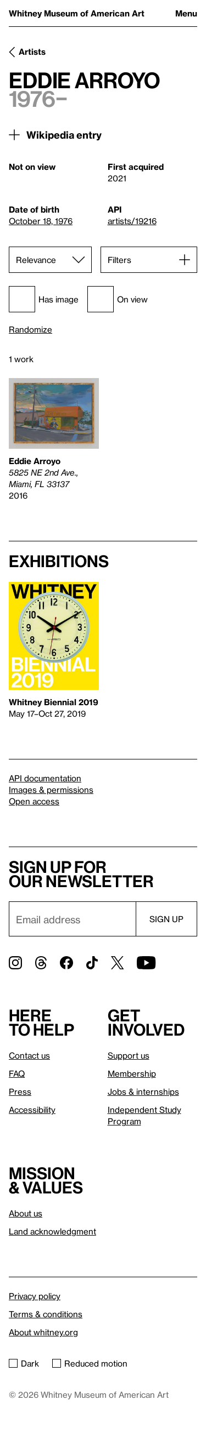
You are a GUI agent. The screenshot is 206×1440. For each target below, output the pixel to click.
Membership (132, 1073)
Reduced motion (89, 1363)
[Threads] (41, 963)
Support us (128, 1055)
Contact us (29, 1055)
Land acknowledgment (52, 1231)
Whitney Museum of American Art (76, 13)
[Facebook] (66, 963)
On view (117, 299)
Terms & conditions (45, 1314)
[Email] (72, 918)
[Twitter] (117, 963)
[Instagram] (15, 963)
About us (25, 1213)
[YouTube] (146, 963)
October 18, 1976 (41, 221)
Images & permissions (51, 790)
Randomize (30, 329)
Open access (34, 801)
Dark (24, 1363)
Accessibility (32, 1110)
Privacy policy (34, 1296)
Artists (32, 51)
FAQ (17, 1073)
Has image (44, 299)
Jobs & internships (143, 1091)
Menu (186, 13)
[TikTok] (92, 963)
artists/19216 (132, 221)
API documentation (45, 778)
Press (20, 1091)
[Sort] (50, 260)
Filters (119, 260)
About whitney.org (43, 1332)
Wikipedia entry (64, 134)
